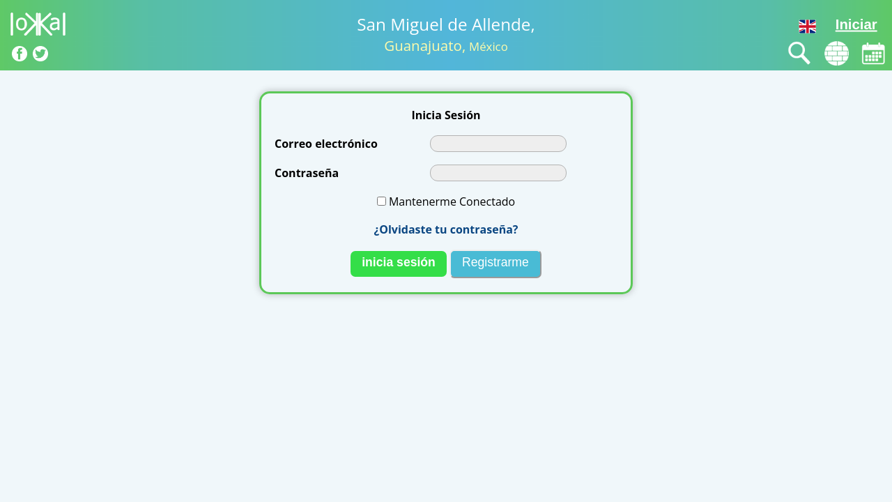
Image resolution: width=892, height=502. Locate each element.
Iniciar (856, 24)
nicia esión (399, 262)
